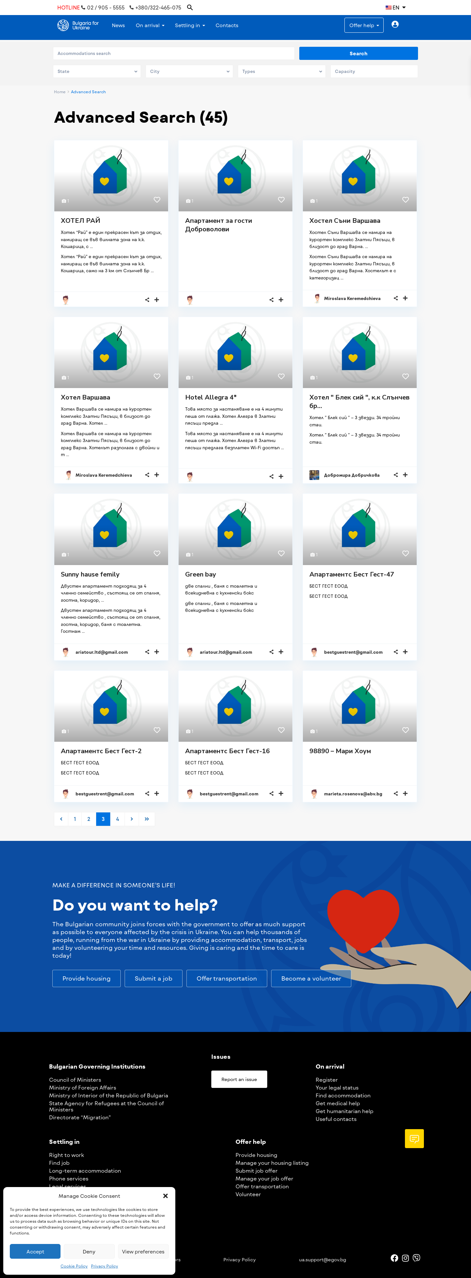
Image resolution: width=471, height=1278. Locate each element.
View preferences (143, 1251)
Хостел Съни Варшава (344, 220)
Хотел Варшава (85, 397)
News (118, 25)
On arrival (148, 25)
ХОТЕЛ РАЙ (80, 220)
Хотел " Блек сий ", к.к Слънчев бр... (359, 401)
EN (392, 7)
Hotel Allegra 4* (211, 397)
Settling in (187, 25)
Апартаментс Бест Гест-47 (351, 574)
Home (60, 91)
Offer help (361, 25)
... (91, 246)
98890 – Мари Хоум (340, 751)
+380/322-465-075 (155, 7)
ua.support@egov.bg (322, 1259)
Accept (35, 1251)
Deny (89, 1251)
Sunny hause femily (90, 574)
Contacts (227, 25)
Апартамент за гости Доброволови (218, 225)
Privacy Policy (104, 1266)
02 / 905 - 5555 (103, 7)
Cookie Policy (74, 1266)
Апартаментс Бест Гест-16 (227, 751)
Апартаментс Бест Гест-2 (101, 751)
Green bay (200, 574)
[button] (165, 1196)
